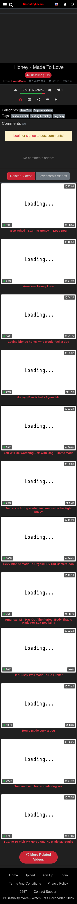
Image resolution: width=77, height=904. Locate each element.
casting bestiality (41, 116)
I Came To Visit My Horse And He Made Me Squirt (38, 841)
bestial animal (19, 116)
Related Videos (21, 176)
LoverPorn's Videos (53, 176)
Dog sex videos (43, 110)
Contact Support (45, 891)
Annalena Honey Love (38, 286)
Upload (29, 875)
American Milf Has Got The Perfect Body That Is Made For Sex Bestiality (38, 621)
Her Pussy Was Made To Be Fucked (38, 675)
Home (13, 875)
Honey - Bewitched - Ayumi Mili (38, 397)
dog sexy (59, 116)
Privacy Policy (58, 883)
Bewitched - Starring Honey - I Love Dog (38, 230)
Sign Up (47, 875)
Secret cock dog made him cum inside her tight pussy (38, 510)
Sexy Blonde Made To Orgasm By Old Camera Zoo (38, 564)
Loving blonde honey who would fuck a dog (38, 341)
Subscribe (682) (38, 75)
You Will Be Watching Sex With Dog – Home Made (39, 453)
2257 (23, 891)
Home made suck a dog (38, 730)
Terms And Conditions (25, 883)
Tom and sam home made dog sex (38, 786)
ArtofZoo (26, 110)
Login (64, 875)
